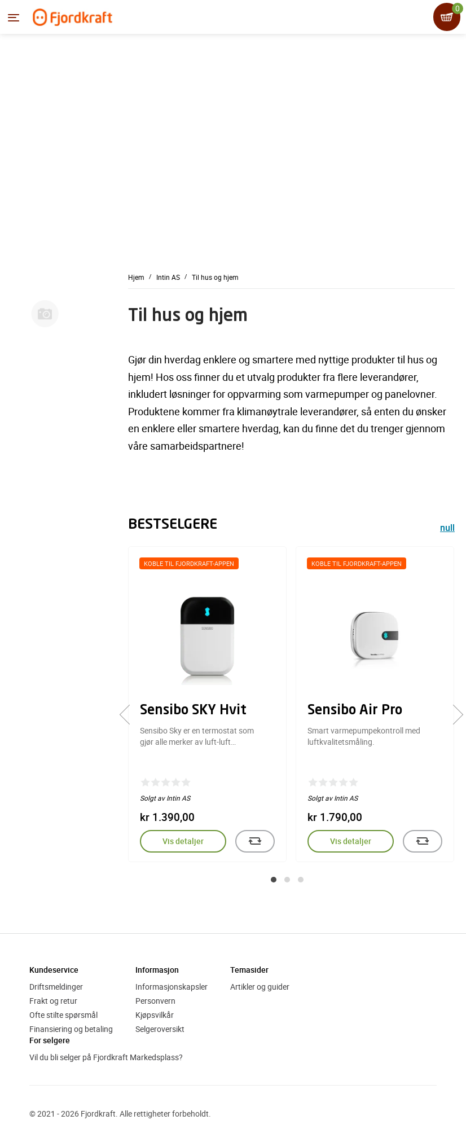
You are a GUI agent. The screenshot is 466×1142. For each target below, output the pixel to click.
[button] (273, 879)
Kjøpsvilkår (154, 1014)
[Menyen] (13, 17)
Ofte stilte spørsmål (63, 1014)
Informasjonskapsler (171, 986)
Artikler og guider (259, 986)
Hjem (136, 277)
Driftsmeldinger (56, 986)
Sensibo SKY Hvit (193, 711)
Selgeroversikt (159, 1029)
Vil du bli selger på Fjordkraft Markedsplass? (106, 1057)
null (447, 529)
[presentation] (129, 714)
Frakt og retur (53, 1000)
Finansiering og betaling (71, 1029)
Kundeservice (53, 969)
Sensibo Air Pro (354, 711)
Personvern (155, 1000)
